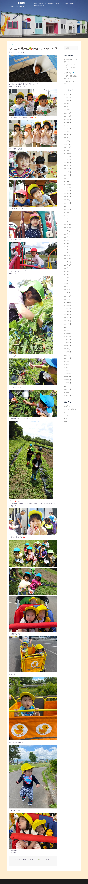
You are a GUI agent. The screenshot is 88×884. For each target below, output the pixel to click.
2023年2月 (67, 215)
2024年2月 (67, 178)
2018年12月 (67, 370)
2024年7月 (67, 162)
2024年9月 (67, 156)
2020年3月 (67, 324)
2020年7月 (67, 311)
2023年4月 (67, 209)
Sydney (37, 881)
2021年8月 (67, 271)
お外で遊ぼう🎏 (69, 73)
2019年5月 (67, 355)
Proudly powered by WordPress (18, 881)
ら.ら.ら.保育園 (16, 3)
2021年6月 (67, 277)
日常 (65, 412)
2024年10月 (68, 153)
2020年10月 (68, 302)
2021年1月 (67, 293)
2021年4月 (67, 283)
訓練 (65, 421)
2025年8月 (67, 122)
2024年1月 (67, 181)
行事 (65, 418)
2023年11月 (67, 187)
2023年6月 (67, 203)
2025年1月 (67, 144)
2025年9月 (67, 119)
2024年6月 (67, 166)
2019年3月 (67, 361)
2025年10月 (67, 116)
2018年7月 (67, 386)
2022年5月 (67, 243)
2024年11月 (67, 150)
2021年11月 (67, 262)
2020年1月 (67, 330)
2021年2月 (67, 290)
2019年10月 (67, 339)
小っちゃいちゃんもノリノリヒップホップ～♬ (70, 67)
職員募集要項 (51, 3)
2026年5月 (67, 94)
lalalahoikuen (28, 52)
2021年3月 (67, 287)
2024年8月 (67, 159)
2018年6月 (67, 389)
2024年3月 (67, 175)
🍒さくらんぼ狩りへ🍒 (45, 860)
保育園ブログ (59, 3)
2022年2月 (67, 252)
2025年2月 (67, 141)
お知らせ (67, 406)
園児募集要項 (42, 3)
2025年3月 (67, 138)
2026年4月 (67, 97)
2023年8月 (67, 197)
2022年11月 (67, 224)
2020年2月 (67, 327)
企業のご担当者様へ (69, 3)
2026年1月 (67, 107)
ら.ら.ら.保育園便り (70, 409)
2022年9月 (67, 231)
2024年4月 (67, 172)
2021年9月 (67, 268)
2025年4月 (67, 135)
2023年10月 (67, 190)
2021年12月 (67, 259)
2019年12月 (67, 333)
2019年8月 (67, 345)
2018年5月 (67, 392)
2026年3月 (67, 100)
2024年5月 (67, 169)
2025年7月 (67, 125)
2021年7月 (67, 274)
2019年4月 (67, 358)
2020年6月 (67, 314)
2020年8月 (67, 308)
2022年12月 (67, 221)
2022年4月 (67, 246)
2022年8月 (67, 234)
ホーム (35, 3)
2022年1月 (67, 256)
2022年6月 (67, 240)
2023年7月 (67, 200)
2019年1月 (67, 367)
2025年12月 (67, 110)
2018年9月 (67, 380)
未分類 (11, 44)
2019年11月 (67, 336)
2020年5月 (67, 318)
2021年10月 (67, 265)
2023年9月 (67, 193)
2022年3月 (67, 249)
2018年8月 (67, 383)
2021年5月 (67, 280)
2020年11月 (67, 299)
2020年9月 (67, 305)
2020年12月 (67, 296)
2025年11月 (67, 113)
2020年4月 (67, 321)
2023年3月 (67, 212)
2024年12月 (67, 147)
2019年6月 (67, 352)
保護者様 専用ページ (39, 5)
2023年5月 (67, 206)
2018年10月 (67, 377)
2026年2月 (67, 103)
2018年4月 (67, 395)
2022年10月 (67, 228)
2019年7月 (67, 349)
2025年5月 (67, 131)
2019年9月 (67, 342)
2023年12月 (67, 184)
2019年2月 (67, 364)
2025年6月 (67, 128)
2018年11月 (67, 373)
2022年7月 (67, 237)
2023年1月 (67, 218)
